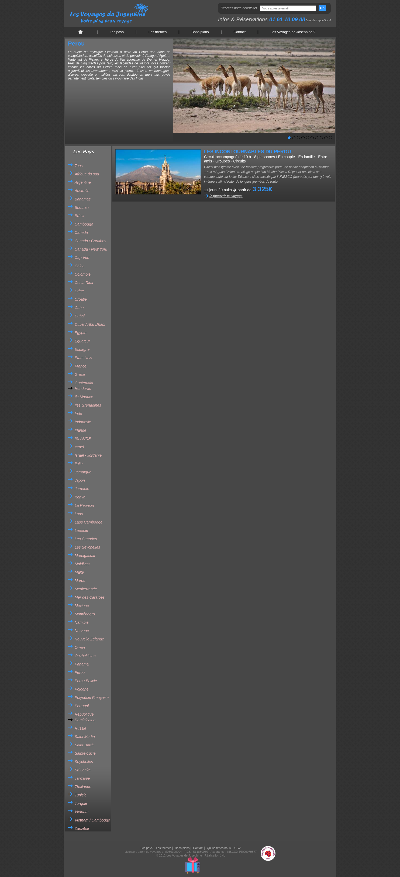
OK (322, 8)
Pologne (81, 689)
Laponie (81, 530)
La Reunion (84, 505)
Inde (78, 413)
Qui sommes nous (219, 848)
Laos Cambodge (88, 522)
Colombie (83, 274)
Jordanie (82, 489)
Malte (79, 572)
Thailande (83, 787)
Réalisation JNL (215, 855)
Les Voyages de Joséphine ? (292, 32)
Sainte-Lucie (85, 753)
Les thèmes (158, 32)
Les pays (117, 32)
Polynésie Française (92, 697)
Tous (79, 166)
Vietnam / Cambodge (92, 820)
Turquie (81, 803)
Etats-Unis (83, 358)
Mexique (82, 606)
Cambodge (84, 224)
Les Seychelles (87, 547)
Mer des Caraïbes (90, 597)
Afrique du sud (87, 174)
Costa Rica (84, 282)
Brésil (79, 216)
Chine (80, 266)
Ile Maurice (84, 397)
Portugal (82, 706)
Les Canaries (86, 539)
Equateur (82, 341)
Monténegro (85, 614)
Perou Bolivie (86, 681)
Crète (79, 291)
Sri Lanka (83, 770)
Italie (79, 464)
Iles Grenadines (88, 405)
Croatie (81, 299)
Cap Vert (82, 257)
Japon (80, 480)
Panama (82, 664)
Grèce (80, 374)
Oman (80, 647)
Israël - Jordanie (88, 455)
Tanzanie (82, 778)
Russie (80, 728)
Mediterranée (86, 589)
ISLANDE (83, 438)
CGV (237, 848)
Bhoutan (82, 207)
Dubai (80, 316)
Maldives (82, 564)
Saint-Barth (84, 745)
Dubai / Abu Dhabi (90, 324)
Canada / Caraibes (90, 241)
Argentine (83, 182)
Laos (79, 514)
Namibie (81, 622)
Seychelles (84, 762)
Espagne (82, 349)
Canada (81, 232)
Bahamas (83, 199)
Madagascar (85, 555)
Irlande (80, 430)
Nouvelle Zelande (89, 639)
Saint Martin (85, 736)
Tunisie (81, 795)
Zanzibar (82, 828)
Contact (240, 32)
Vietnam (81, 812)
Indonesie (83, 422)
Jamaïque (83, 472)
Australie (82, 191)
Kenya (80, 497)
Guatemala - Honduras (85, 386)
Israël (79, 447)
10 (330, 137)
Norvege (82, 631)
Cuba (79, 308)
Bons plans (200, 32)
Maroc (80, 580)
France (81, 366)
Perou (80, 672)
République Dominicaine (85, 717)
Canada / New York (91, 249)
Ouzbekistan (85, 656)
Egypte (81, 333)
